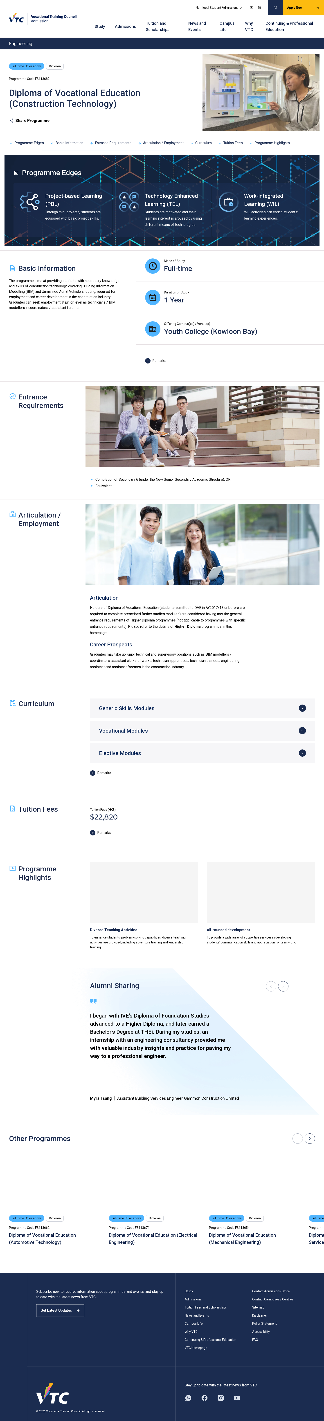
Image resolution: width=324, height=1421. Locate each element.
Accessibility (261, 1323)
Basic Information (66, 134)
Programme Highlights (269, 134)
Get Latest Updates (63, 1306)
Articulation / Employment (161, 134)
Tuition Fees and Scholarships (206, 1299)
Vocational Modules (123, 722)
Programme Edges (26, 134)
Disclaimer (259, 1307)
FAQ (255, 1331)
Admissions (125, 20)
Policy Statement (264, 1315)
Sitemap (258, 1299)
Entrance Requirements (110, 134)
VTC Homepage (196, 1339)
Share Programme (29, 112)
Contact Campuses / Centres (272, 1291)
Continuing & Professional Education (289, 20)
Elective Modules (120, 745)
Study (99, 20)
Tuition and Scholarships (157, 20)
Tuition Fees (230, 134)
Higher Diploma (188, 618)
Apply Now (298, 6)
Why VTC (249, 20)
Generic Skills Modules (127, 700)
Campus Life (227, 20)
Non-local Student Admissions (214, 6)
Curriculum (201, 134)
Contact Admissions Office (271, 1282)
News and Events (197, 20)
